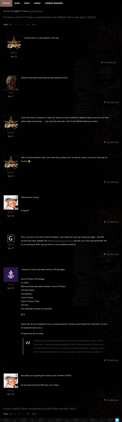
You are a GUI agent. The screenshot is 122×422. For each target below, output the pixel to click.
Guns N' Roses (25, 17)
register (32, 11)
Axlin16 (10, 212)
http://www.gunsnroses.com (62, 241)
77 (13, 96)
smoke (11, 92)
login (40, 11)
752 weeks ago (109, 62)
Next (34, 24)
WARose (13, 53)
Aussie (11, 284)
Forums (7, 17)
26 (16, 56)
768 (12, 216)
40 (28, 24)
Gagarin (10, 245)
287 (12, 288)
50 (13, 248)
